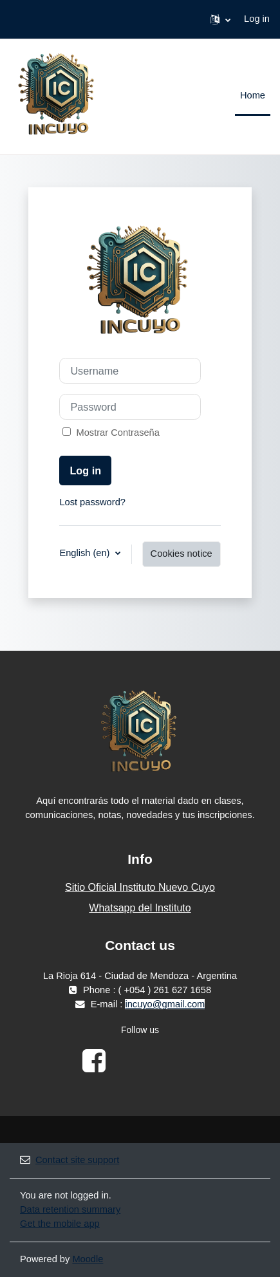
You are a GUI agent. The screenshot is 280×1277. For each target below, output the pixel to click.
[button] (220, 19)
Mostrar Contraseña (115, 432)
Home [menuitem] (252, 95)
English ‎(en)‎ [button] (85, 553)
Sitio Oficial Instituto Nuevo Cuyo (140, 887)
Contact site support (69, 1160)
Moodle (87, 1259)
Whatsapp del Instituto (140, 907)
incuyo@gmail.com (165, 1004)
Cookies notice (181, 553)
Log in (257, 19)
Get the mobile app (60, 1223)
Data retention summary (70, 1209)
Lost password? (92, 502)
